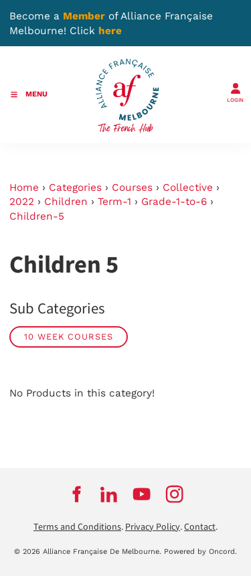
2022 (21, 202)
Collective (188, 188)
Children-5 (36, 216)
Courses (132, 188)
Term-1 (114, 202)
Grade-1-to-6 (174, 202)
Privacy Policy (152, 527)
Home (24, 188)
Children (66, 202)
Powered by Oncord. (200, 551)
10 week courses (68, 337)
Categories (75, 188)
